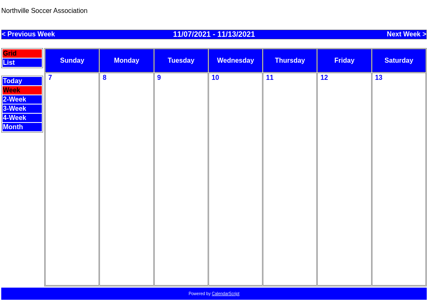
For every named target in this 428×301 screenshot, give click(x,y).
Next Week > (406, 34)
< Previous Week (28, 34)
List (9, 62)
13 (378, 77)
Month (13, 126)
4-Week (14, 117)
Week (11, 90)
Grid (10, 53)
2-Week (14, 99)
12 (324, 77)
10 (215, 77)
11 (270, 77)
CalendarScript (225, 293)
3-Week (14, 108)
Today (12, 80)
